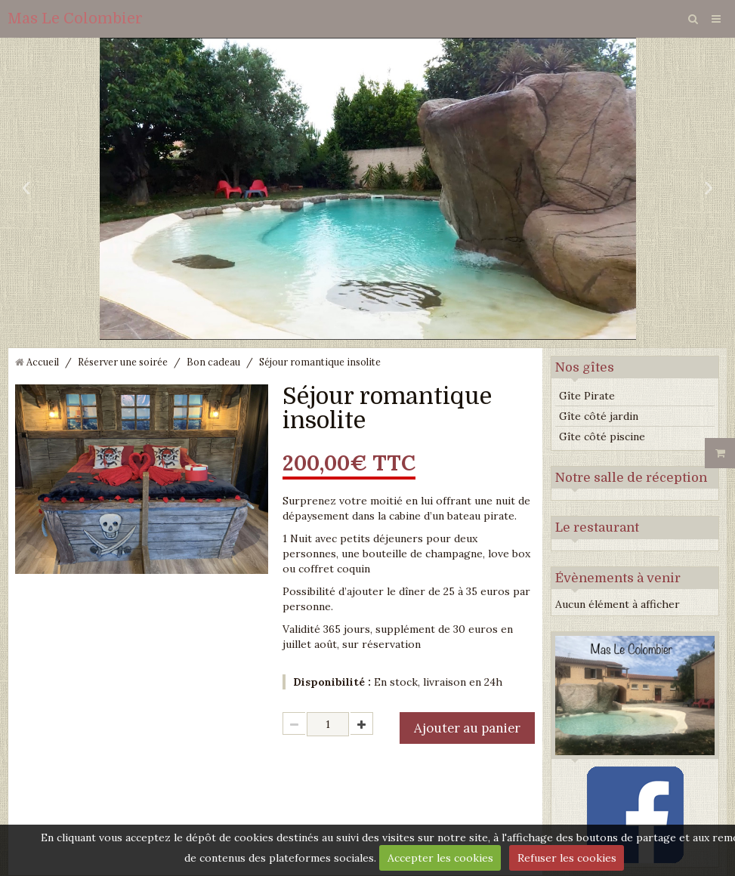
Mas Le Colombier (75, 18)
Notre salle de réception (631, 477)
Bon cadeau (213, 362)
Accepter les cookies (440, 858)
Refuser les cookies (566, 858)
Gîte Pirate (587, 396)
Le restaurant (597, 527)
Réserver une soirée (123, 362)
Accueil (42, 362)
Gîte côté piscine (602, 436)
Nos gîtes (584, 367)
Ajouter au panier (467, 728)
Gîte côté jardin (598, 416)
